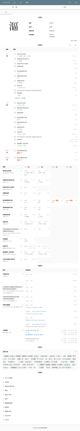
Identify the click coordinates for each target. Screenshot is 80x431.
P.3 (76, 82)
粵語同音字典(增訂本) (23, 59)
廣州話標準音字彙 (22, 71)
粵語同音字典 (20, 81)
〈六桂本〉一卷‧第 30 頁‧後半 (69, 332)
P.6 (76, 296)
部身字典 (19, 85)
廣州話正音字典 (21, 54)
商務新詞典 (20, 66)
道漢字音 (19, 139)
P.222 (75, 274)
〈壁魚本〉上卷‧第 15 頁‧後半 (70, 330)
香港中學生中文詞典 (22, 63)
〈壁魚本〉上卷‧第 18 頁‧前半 (69, 338)
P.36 (76, 145)
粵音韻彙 (19, 93)
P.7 (76, 286)
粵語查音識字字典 (22, 76)
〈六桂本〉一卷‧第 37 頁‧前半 (69, 340)
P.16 (35, 259)
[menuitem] (40, 378)
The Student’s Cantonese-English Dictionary (29, 90)
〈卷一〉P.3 (74, 139)
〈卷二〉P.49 (74, 141)
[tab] (6, 12)
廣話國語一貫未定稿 (22, 143)
